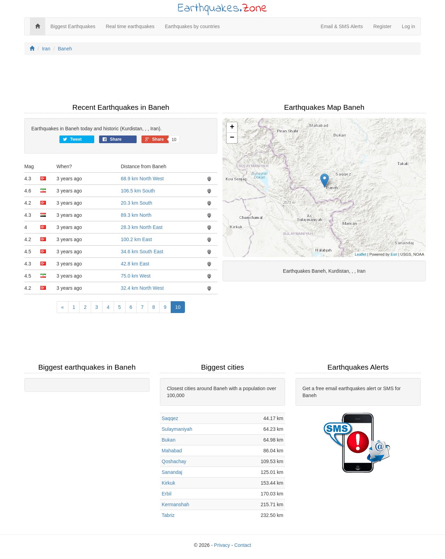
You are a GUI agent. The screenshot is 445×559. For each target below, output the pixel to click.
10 (178, 307)
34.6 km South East (142, 251)
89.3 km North (136, 215)
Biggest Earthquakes (72, 26)
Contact (242, 545)
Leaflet (360, 254)
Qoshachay (174, 461)
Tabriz (168, 515)
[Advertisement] (222, 81)
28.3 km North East (142, 227)
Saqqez (170, 418)
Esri (394, 254)
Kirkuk (168, 483)
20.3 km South (136, 203)
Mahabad (172, 450)
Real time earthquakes (130, 26)
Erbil (166, 493)
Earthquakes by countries (192, 26)
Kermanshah (175, 504)
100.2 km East (136, 239)
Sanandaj (172, 472)
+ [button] (232, 127)
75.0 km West (136, 276)
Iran (46, 48)
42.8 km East (135, 263)
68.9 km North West (142, 178)
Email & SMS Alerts (342, 26)
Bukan (169, 440)
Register (382, 26)
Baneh (65, 48)
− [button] (232, 138)
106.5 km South (138, 191)
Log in (408, 26)
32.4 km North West (142, 288)
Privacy (222, 545)
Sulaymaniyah (177, 429)
